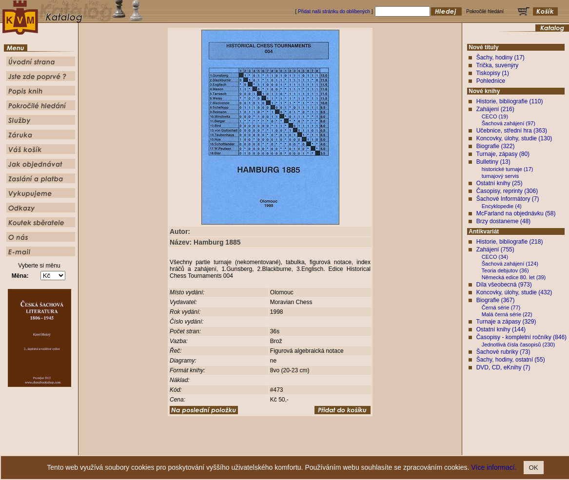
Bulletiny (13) (493, 161)
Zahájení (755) (495, 249)
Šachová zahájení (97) (508, 123)
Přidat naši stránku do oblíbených (334, 11)
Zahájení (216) (495, 109)
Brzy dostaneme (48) (503, 221)
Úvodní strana (204, 448)
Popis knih (278, 448)
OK (533, 467)
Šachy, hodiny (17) (500, 57)
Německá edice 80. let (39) (514, 277)
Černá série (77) (501, 307)
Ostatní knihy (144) (501, 329)
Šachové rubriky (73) (503, 351)
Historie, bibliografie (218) (509, 241)
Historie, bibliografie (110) (509, 101)
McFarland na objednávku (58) (516, 213)
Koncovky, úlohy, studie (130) (514, 138)
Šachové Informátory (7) (507, 198)
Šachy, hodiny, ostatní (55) (510, 359)
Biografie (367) (495, 300)
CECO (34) (495, 257)
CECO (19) (495, 116)
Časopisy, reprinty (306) (507, 191)
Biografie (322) (495, 146)
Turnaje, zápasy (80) (503, 154)
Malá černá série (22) (507, 314)
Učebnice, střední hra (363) (511, 130)
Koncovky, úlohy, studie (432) (514, 292)
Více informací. (493, 467)
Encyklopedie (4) (502, 206)
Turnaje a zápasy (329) (506, 321)
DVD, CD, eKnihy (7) (503, 367)
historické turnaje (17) (507, 169)
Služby (343, 448)
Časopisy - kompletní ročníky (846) (521, 337)
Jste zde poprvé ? (243, 448)
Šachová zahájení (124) (510, 264)
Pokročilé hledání (313, 448)
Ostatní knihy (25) (499, 183)
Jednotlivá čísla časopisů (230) (518, 344)
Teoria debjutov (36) (505, 270)
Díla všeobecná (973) (504, 284)
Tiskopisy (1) (492, 73)
